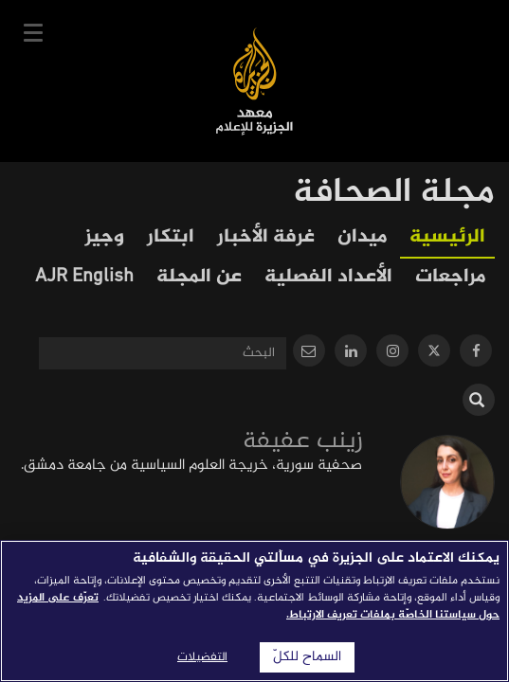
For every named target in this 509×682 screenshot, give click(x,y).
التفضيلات (202, 657)
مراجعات (450, 277)
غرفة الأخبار (266, 237)
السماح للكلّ (307, 657)
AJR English (84, 277)
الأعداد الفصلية (328, 277)
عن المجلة (199, 277)
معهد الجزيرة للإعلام (254, 81)
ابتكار (170, 237)
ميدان (362, 237)
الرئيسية (447, 237)
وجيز (104, 237)
